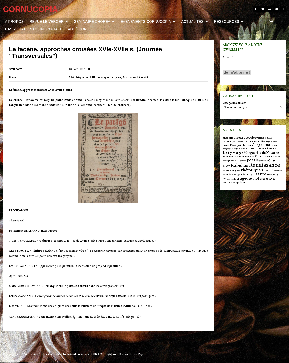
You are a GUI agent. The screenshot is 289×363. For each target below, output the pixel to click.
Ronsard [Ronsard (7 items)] (267, 171)
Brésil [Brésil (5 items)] (269, 138)
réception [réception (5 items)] (278, 170)
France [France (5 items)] (226, 145)
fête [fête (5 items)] (249, 145)
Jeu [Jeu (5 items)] (263, 148)
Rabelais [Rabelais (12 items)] (239, 165)
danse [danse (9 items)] (248, 141)
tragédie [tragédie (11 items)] (244, 178)
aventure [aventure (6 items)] (260, 138)
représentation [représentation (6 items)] (231, 171)
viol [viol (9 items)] (255, 178)
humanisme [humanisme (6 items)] (241, 149)
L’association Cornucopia (33, 29)
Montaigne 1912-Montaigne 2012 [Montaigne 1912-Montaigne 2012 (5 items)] (238, 156)
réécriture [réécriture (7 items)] (248, 175)
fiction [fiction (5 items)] (274, 141)
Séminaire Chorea (94, 21)
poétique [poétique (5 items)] (263, 160)
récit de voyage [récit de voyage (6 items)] (231, 175)
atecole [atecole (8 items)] (249, 137)
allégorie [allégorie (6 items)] (228, 138)
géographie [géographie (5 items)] (228, 148)
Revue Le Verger (49, 21)
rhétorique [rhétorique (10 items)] (251, 170)
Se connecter (53, 354)
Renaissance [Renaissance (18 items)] (264, 165)
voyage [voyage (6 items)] (264, 179)
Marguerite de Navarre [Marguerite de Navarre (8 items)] (261, 153)
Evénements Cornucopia (148, 21)
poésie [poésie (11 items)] (253, 160)
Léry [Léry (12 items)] (227, 152)
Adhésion (77, 29)
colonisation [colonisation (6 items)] (230, 142)
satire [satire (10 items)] (261, 174)
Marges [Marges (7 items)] (238, 153)
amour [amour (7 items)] (238, 138)
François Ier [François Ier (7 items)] (238, 145)
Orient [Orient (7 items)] (260, 156)
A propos (14, 22)
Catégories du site (234, 103)
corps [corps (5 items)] (240, 141)
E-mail (228, 58)
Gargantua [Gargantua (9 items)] (261, 145)
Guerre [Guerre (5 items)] (274, 145)
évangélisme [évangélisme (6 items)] (238, 182)
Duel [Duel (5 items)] (268, 141)
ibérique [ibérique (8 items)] (254, 148)
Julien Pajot (137, 354)
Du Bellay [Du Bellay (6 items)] (259, 142)
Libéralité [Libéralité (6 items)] (270, 149)
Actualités (194, 21)
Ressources (228, 21)
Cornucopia (35, 354)
